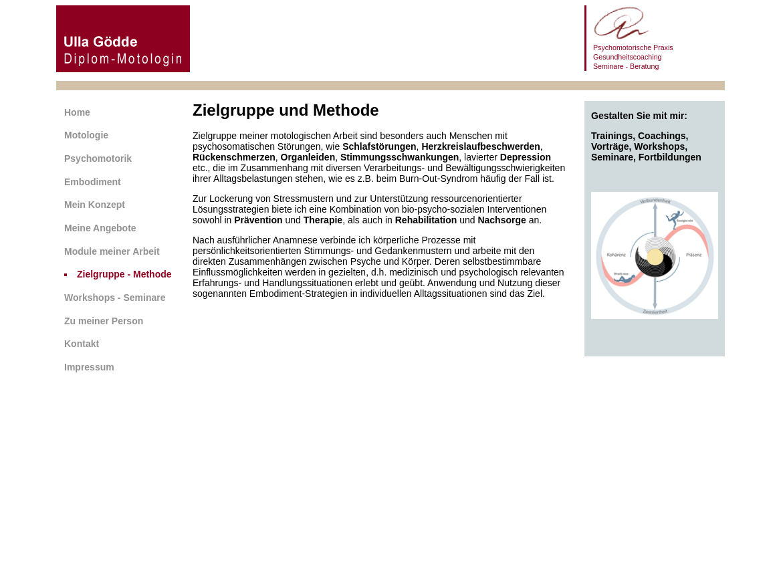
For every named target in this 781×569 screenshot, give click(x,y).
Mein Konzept (94, 204)
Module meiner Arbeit (112, 251)
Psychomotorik (98, 158)
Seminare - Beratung (626, 66)
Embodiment (92, 182)
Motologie (86, 135)
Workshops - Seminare (114, 297)
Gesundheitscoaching (627, 57)
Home (77, 112)
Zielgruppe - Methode (124, 274)
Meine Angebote (100, 228)
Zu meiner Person (103, 321)
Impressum (89, 367)
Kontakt (81, 343)
